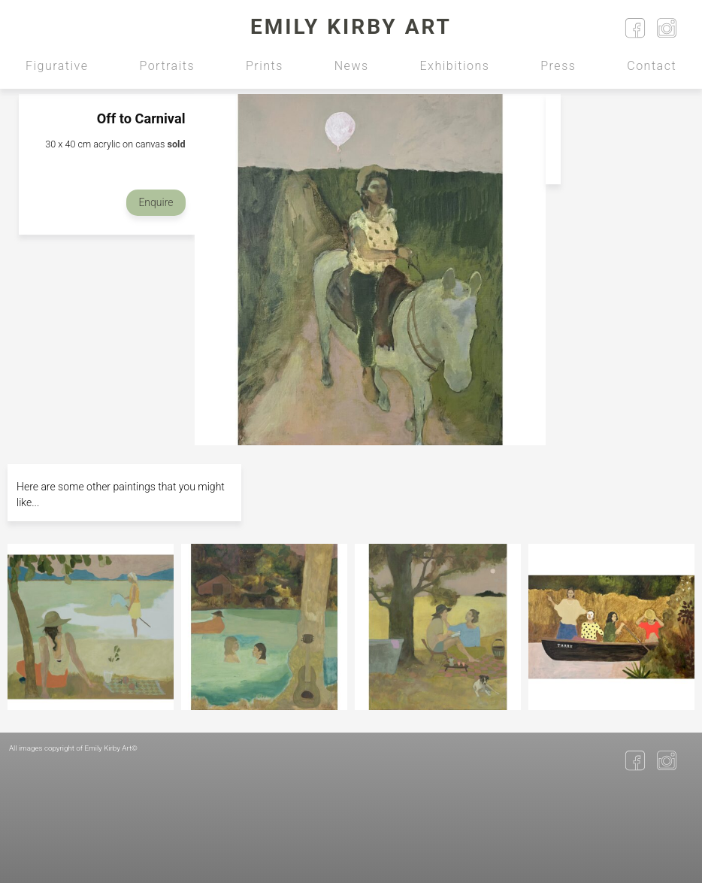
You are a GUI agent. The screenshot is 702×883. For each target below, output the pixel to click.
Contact (651, 66)
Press (558, 66)
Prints (264, 66)
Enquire (155, 202)
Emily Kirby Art (351, 26)
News (351, 66)
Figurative (57, 66)
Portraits (167, 66)
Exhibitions (455, 66)
